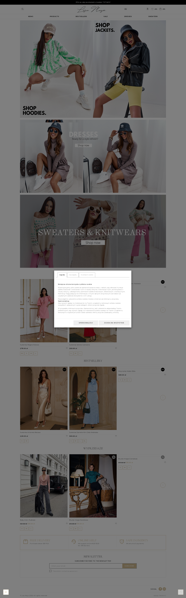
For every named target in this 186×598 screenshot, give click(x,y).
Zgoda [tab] (62, 275)
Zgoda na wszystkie (114, 323)
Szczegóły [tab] (73, 275)
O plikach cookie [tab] (87, 275)
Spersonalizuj (86, 323)
